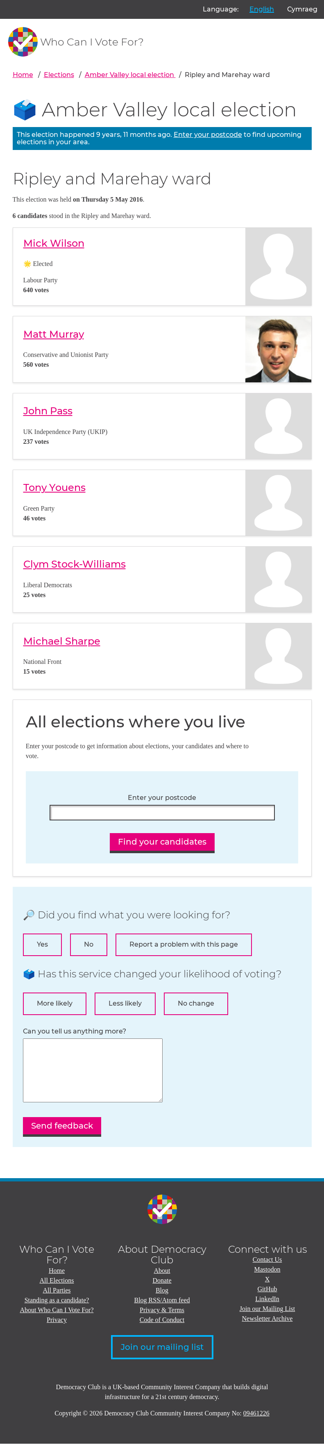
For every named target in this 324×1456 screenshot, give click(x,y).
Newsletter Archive (267, 1330)
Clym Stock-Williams (74, 564)
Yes (42, 944)
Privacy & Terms (162, 1322)
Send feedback (62, 1138)
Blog (162, 1302)
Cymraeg (302, 9)
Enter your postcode (208, 135)
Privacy (57, 1332)
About (162, 1282)
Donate (161, 1292)
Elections (59, 75)
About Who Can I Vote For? (57, 1322)
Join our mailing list (162, 1359)
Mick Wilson (53, 243)
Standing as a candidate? (57, 1312)
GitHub (267, 1301)
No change (196, 1003)
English (261, 9)
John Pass (48, 411)
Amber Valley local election (130, 75)
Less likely (125, 1003)
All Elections (57, 1292)
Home (23, 75)
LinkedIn (267, 1311)
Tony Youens (54, 487)
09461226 (256, 1425)
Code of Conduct (162, 1332)
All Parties (57, 1302)
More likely (55, 1003)
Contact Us (267, 1271)
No (88, 944)
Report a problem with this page (183, 944)
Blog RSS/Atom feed (162, 1312)
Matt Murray (53, 334)
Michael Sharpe (61, 641)
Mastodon (267, 1281)
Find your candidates (162, 842)
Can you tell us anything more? (74, 1031)
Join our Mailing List (267, 1320)
